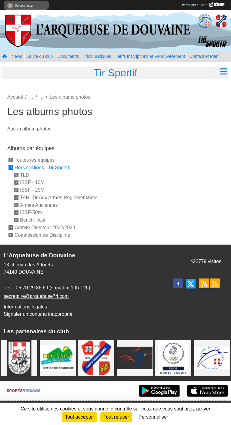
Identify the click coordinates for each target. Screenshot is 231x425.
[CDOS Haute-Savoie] (173, 357)
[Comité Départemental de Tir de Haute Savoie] (96, 357)
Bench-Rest (32, 219)
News (17, 56)
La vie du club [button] (40, 56)
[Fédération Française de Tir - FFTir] (135, 357)
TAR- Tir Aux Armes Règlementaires (59, 197)
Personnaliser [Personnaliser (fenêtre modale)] (153, 417)
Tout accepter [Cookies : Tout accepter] (79, 417)
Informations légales (25, 306)
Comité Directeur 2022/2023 (45, 227)
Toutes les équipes (35, 160)
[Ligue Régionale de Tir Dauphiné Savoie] (212, 357)
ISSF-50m (31, 212)
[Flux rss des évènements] (215, 283)
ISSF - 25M (32, 190)
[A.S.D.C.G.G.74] (19, 357)
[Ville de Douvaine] (58, 357)
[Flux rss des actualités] (204, 283)
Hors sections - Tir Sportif (42, 167)
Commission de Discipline (42, 234)
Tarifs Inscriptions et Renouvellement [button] (150, 56)
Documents (68, 56)
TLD (24, 174)
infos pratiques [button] (97, 56)
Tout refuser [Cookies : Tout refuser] (116, 417)
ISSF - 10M (32, 182)
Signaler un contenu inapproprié (38, 314)
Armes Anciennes (39, 204)
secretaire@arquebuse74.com (36, 296)
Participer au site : (203, 5)
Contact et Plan (204, 56)
